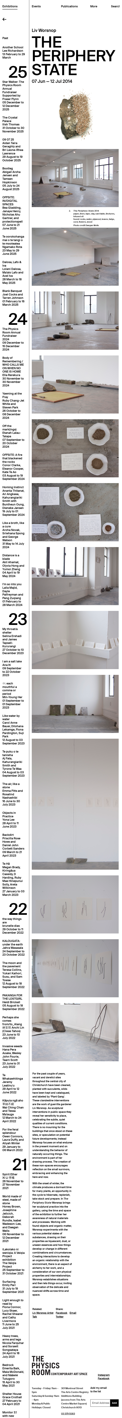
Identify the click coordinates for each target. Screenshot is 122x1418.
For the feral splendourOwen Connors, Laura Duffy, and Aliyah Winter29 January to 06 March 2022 (13, 1140)
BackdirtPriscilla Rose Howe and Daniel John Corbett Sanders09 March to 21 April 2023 (13, 845)
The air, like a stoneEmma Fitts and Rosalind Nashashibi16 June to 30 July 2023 (12, 794)
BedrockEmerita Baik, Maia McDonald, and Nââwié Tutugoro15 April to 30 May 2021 (13, 1375)
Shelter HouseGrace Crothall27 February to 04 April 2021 (12, 1399)
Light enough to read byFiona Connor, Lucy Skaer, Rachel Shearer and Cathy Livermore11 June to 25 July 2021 (13, 1314)
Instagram (104, 1375)
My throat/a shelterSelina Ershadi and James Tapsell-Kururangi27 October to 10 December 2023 (13, 641)
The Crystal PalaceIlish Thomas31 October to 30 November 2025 (13, 124)
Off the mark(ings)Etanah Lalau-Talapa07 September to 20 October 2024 (13, 436)
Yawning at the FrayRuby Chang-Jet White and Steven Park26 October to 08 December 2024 (13, 405)
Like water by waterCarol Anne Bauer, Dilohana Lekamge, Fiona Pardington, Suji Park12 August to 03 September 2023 (13, 729)
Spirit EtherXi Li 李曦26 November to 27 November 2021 (13, 1181)
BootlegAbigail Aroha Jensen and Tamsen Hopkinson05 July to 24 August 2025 (11, 179)
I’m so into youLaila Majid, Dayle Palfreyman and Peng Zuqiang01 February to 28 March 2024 (12, 595)
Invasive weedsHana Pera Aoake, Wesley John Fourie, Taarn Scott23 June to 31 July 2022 (12, 1057)
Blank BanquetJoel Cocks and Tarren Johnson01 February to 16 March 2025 (13, 297)
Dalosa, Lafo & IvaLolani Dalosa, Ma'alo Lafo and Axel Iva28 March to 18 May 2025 (12, 273)
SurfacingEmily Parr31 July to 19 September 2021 (13, 1287)
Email (73, 1313)
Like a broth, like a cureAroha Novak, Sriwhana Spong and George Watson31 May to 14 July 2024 (13, 535)
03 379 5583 (68, 1413)
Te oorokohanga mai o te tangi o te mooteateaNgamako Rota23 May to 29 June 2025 (13, 245)
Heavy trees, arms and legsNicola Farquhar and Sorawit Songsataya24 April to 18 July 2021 (13, 1346)
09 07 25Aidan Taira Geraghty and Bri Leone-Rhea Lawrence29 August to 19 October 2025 (12, 150)
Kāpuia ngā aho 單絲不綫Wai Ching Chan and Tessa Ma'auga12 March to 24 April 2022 (13, 1111)
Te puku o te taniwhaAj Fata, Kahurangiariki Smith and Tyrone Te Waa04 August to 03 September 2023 (13, 763)
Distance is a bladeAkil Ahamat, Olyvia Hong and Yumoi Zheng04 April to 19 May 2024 (13, 566)
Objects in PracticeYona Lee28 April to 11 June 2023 (10, 819)
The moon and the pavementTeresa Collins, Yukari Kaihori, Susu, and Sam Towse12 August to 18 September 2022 (13, 975)
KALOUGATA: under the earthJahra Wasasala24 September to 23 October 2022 (13, 947)
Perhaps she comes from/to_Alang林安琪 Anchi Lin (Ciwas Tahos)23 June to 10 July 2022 (13, 1028)
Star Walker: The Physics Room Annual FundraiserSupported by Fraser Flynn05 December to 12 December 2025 (13, 95)
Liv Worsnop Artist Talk (42, 1314)
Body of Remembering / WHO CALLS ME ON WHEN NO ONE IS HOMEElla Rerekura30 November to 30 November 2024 (13, 371)
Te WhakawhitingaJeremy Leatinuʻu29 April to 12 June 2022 (12, 1084)
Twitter (60, 1316)
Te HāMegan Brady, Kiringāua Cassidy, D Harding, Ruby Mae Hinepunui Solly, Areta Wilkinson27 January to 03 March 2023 (13, 879)
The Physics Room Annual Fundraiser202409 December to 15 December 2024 (13, 339)
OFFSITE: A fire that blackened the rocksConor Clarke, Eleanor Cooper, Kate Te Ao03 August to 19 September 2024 (13, 467)
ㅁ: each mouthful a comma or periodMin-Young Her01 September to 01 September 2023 (13, 695)
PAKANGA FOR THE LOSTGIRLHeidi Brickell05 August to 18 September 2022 (13, 1002)
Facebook (61, 1313)
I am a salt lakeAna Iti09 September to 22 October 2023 (12, 668)
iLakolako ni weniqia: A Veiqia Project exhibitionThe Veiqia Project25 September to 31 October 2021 (13, 1261)
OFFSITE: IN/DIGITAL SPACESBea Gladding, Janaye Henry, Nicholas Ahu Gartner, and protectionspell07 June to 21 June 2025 (12, 213)
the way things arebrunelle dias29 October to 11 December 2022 (13, 925)
